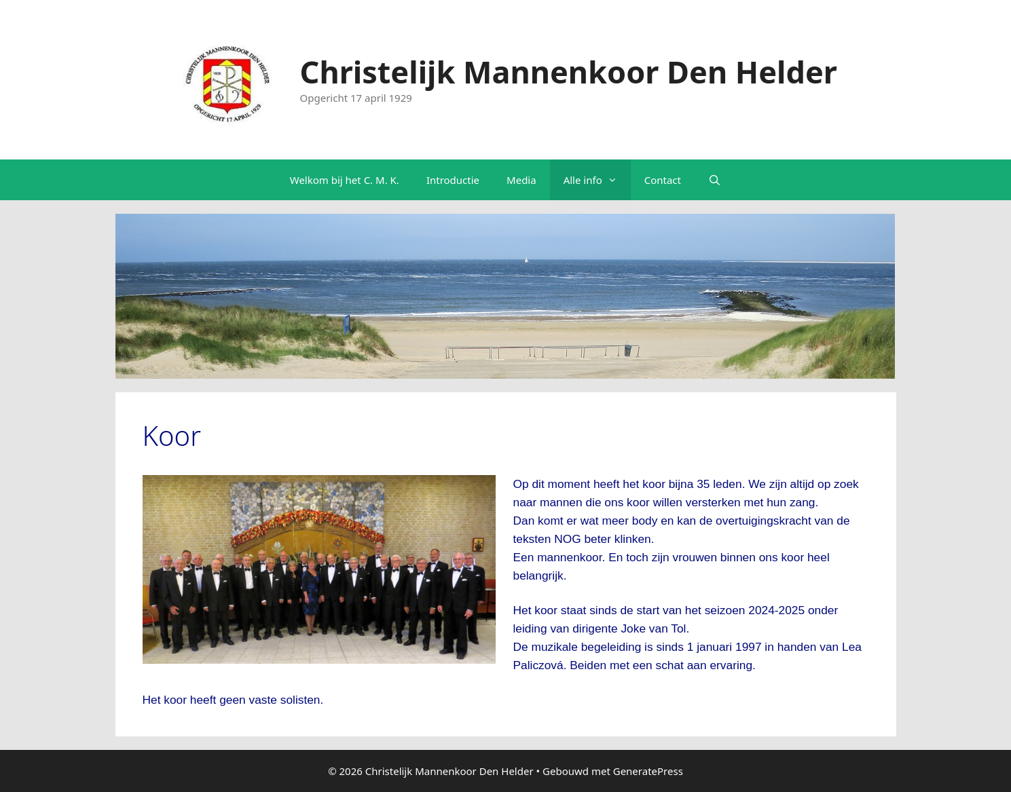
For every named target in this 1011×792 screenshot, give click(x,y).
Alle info (597, 179)
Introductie (452, 180)
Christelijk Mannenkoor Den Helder (568, 71)
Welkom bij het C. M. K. (344, 180)
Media (521, 180)
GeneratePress (648, 771)
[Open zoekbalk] (715, 179)
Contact (662, 180)
